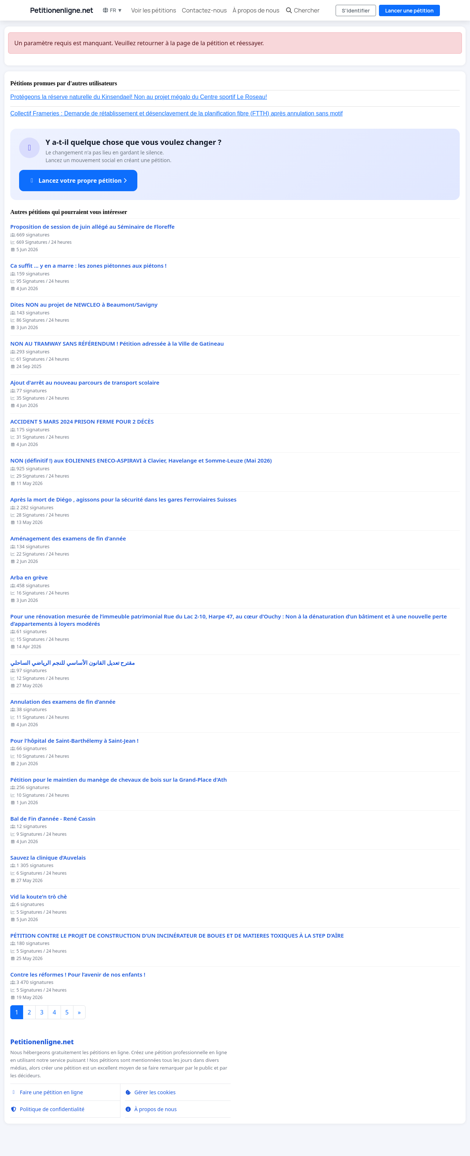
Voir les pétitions (153, 10)
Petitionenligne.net (61, 10)
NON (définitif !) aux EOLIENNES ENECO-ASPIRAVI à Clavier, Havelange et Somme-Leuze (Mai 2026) (141, 460)
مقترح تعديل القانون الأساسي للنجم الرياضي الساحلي (72, 662)
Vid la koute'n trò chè (38, 896)
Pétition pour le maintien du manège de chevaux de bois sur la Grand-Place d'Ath (118, 779)
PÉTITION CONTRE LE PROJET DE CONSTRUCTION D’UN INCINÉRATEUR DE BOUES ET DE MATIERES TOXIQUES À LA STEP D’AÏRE (177, 935)
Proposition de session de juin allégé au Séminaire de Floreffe (92, 226)
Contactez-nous (204, 10)
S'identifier (356, 10)
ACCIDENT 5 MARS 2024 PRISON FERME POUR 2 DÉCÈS (82, 421)
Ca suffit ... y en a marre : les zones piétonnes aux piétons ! (88, 265)
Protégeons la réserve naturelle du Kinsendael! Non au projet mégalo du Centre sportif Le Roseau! (138, 97)
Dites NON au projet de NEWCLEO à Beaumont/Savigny (84, 304)
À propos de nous (256, 10)
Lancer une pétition (409, 10)
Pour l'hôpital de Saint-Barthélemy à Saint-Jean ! (74, 740)
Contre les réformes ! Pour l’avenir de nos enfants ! (77, 974)
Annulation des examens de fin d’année (63, 701)
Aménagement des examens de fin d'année (68, 538)
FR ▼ (112, 10)
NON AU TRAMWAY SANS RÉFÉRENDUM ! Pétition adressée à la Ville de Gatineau (117, 343)
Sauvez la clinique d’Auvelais (48, 857)
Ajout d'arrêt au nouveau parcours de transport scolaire (84, 382)
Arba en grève (29, 577)
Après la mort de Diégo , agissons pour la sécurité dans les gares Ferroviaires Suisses (123, 499)
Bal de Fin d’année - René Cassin (52, 818)
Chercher (302, 10)
